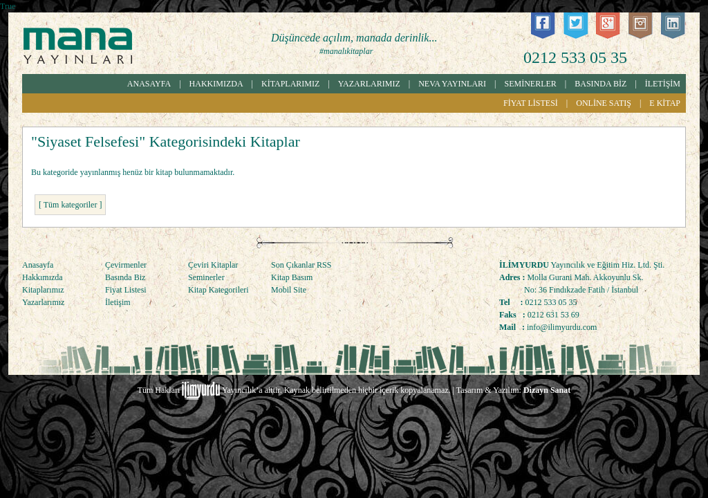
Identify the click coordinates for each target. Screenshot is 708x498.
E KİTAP (664, 103)
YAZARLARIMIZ (369, 84)
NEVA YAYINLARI (452, 84)
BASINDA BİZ (600, 84)
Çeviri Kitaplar (213, 265)
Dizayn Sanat (546, 390)
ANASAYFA (149, 84)
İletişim (118, 302)
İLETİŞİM (662, 84)
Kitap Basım (292, 277)
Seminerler (206, 277)
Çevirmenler (126, 265)
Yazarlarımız (43, 302)
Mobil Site (288, 290)
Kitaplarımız (43, 290)
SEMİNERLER (531, 84)
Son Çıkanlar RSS (301, 265)
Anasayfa (37, 265)
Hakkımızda (42, 277)
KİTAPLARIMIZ (290, 84)
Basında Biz (125, 277)
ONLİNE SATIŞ (603, 103)
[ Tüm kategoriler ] (70, 205)
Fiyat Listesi (126, 290)
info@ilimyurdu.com (562, 327)
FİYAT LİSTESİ (530, 103)
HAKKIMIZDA (216, 84)
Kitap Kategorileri (218, 290)
